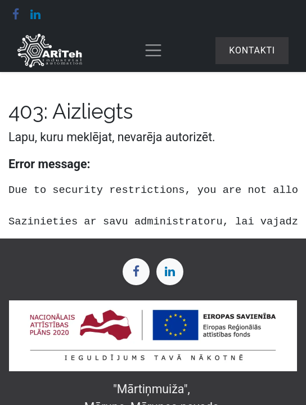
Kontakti (252, 50)
